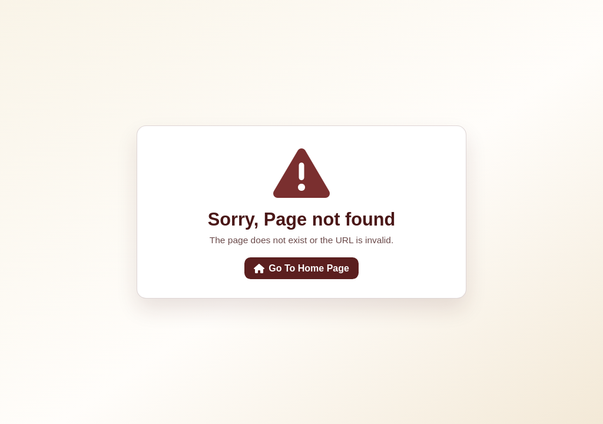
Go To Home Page (301, 268)
